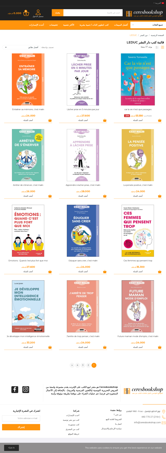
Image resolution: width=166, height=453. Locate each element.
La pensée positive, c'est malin (137, 185)
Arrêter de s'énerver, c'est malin (28, 185)
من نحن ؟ (118, 414)
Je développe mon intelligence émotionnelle (28, 336)
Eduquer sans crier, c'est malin (83, 260)
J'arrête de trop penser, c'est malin (83, 336)
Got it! (11, 448)
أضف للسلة (138, 120)
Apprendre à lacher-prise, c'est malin (83, 185)
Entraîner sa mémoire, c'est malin (28, 109)
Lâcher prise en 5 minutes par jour (83, 109)
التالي (72, 365)
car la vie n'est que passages (137, 109)
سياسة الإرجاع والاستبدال (111, 428)
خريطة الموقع (73, 434)
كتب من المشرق (72, 429)
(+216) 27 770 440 (150, 416)
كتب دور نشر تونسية (71, 420)
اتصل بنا (118, 424)
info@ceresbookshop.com (147, 422)
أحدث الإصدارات (72, 415)
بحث (57, 12)
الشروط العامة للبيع (114, 419)
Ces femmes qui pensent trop (138, 260)
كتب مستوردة (73, 424)
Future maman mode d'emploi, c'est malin (138, 336)
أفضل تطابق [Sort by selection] (21, 47)
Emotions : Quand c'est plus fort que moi (28, 260)
